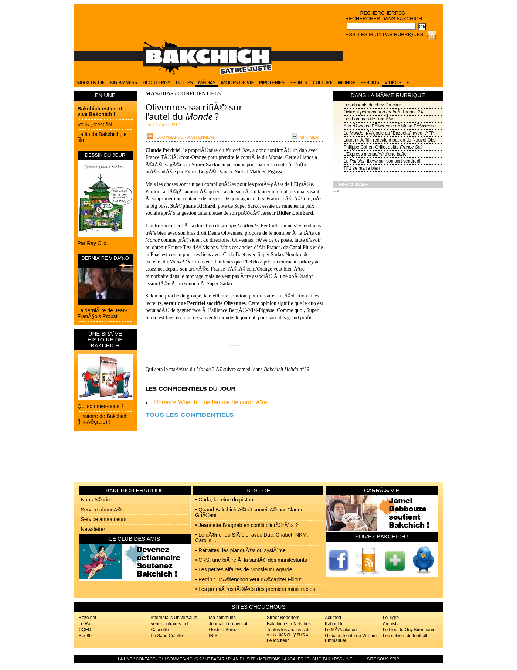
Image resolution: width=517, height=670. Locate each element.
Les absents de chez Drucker (372, 105)
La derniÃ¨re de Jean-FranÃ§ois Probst (102, 313)
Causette (160, 629)
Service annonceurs (104, 519)
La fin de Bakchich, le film (102, 137)
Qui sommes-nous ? (101, 406)
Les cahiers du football (405, 635)
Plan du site (242, 659)
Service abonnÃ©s (102, 510)
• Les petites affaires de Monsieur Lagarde (243, 569)
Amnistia (391, 623)
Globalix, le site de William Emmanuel (351, 638)
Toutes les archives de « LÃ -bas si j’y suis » (289, 632)
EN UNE (105, 95)
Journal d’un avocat (228, 623)
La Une (125, 659)
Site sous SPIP (383, 659)
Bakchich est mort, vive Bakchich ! (101, 111)
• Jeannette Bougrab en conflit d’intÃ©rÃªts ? (246, 525)
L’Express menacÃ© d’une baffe (375, 154)
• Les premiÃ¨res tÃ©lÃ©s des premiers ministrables (255, 589)
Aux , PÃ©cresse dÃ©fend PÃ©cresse (390, 126)
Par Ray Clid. (93, 243)
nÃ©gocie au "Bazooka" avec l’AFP (389, 133)
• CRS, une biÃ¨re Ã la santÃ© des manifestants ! (252, 560)
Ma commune (222, 617)
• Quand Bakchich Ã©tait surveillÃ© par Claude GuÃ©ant (249, 512)
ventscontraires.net (169, 623)
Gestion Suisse (224, 629)
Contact (145, 659)
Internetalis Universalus (174, 617)
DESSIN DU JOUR (105, 155)
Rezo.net (87, 617)
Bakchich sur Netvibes (289, 623)
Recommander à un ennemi (180, 137)
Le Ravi (86, 623)
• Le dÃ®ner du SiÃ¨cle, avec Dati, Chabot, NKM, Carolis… (251, 537)
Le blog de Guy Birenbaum (409, 629)
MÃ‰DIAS (160, 93)
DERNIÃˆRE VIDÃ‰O (105, 258)
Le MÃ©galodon (341, 629)
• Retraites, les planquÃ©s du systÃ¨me (240, 550)
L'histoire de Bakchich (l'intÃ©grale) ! (103, 419)
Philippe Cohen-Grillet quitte (383, 147)
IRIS (213, 635)
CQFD (85, 629)
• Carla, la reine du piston (224, 500)
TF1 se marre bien (362, 168)
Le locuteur (278, 640)
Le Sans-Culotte (167, 635)
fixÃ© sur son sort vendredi (382, 161)
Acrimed (333, 617)
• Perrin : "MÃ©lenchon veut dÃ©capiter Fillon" (248, 579)
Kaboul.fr (334, 623)
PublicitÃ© (319, 659)
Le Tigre (391, 617)
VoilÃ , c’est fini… (98, 124)
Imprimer (305, 137)
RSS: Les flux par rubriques (385, 34)
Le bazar (214, 659)
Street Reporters (283, 617)
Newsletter (93, 529)
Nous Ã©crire (96, 500)
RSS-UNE (343, 659)
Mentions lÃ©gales (281, 659)
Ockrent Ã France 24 (383, 112)
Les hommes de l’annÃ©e (369, 119)
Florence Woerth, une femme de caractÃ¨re (210, 402)
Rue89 (85, 635)
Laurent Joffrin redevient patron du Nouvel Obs (390, 140)
